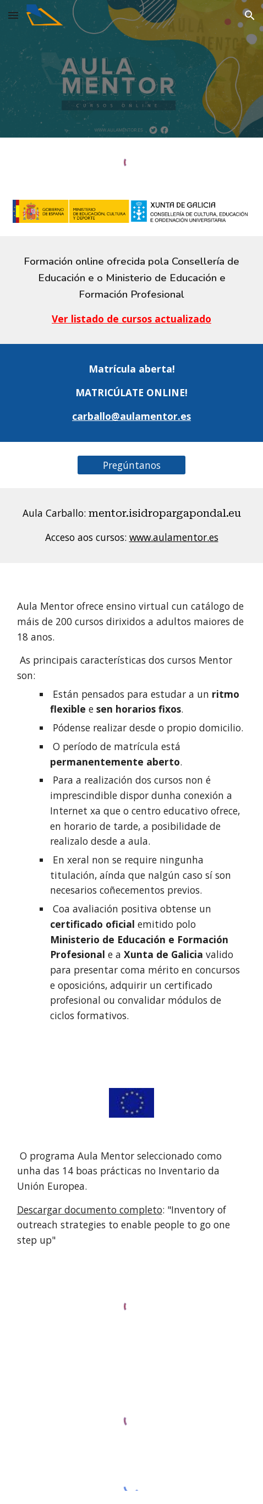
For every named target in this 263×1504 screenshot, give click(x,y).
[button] (13, 15)
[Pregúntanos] (132, 464)
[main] (132, 290)
